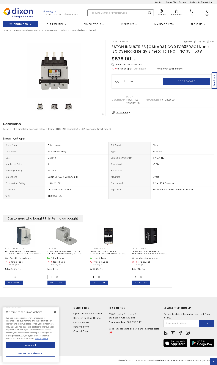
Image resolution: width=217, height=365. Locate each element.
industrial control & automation (26, 30)
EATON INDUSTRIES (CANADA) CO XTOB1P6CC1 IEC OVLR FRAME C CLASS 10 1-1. (107, 253)
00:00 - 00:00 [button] (52, 14)
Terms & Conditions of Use (146, 360)
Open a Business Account (87, 313)
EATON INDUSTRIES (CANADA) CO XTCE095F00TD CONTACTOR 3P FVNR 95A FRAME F (24, 253)
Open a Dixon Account (175, 2)
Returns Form (81, 326)
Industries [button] (127, 24)
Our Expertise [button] (55, 24)
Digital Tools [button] (92, 24)
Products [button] (21, 24)
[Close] (55, 312)
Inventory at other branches (170, 68)
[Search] (120, 12)
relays (64, 30)
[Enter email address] (181, 323)
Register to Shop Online (201, 2)
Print (212, 41)
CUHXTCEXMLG (139, 248)
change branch (71, 14)
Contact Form (81, 331)
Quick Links (81, 308)
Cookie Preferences (124, 360)
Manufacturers (164, 24)
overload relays (78, 30)
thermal (92, 30)
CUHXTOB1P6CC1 (98, 248)
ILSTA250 (52, 248)
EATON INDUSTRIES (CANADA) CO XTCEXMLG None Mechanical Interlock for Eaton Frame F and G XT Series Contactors (149, 254)
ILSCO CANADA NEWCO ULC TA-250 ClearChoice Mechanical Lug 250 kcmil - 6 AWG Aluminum (66, 253)
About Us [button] (196, 24)
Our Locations (81, 322)
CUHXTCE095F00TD (14, 248)
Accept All (30, 345)
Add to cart (186, 81)
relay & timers (51, 30)
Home (5, 30)
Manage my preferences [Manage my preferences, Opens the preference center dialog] (31, 353)
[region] (30, 335)
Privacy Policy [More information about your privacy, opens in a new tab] (41, 338)
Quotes (158, 2)
